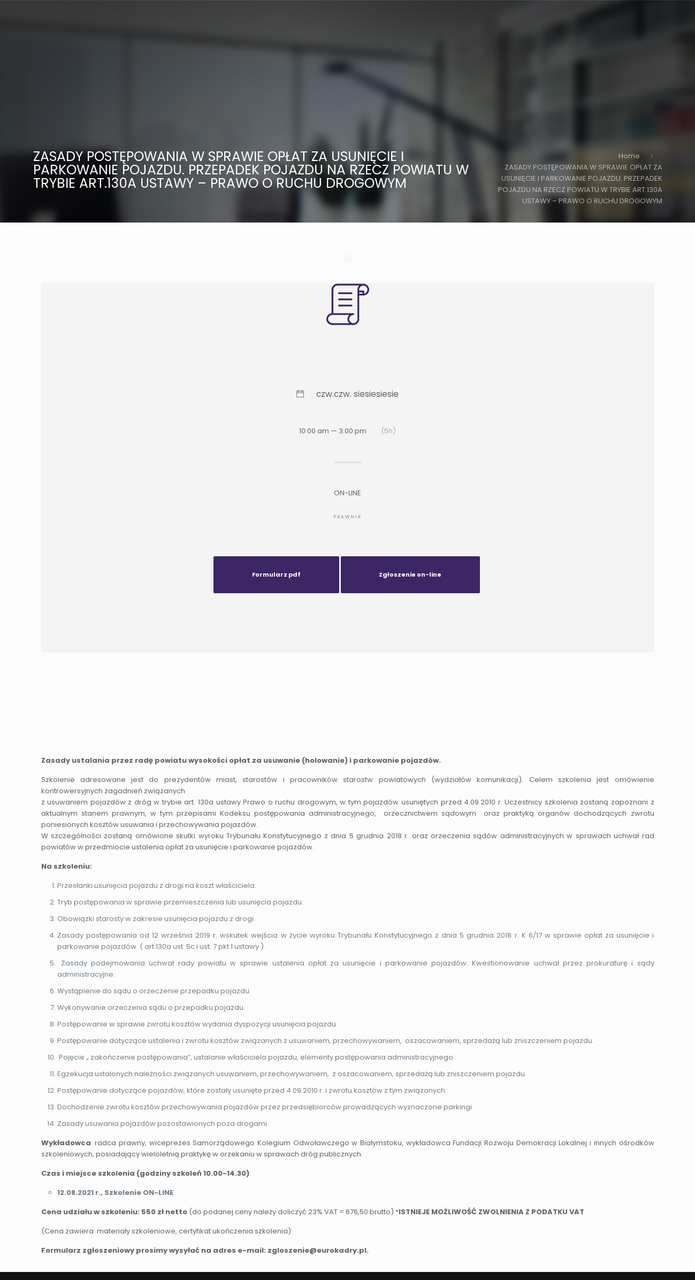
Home (629, 156)
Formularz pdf (276, 574)
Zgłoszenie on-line (410, 574)
